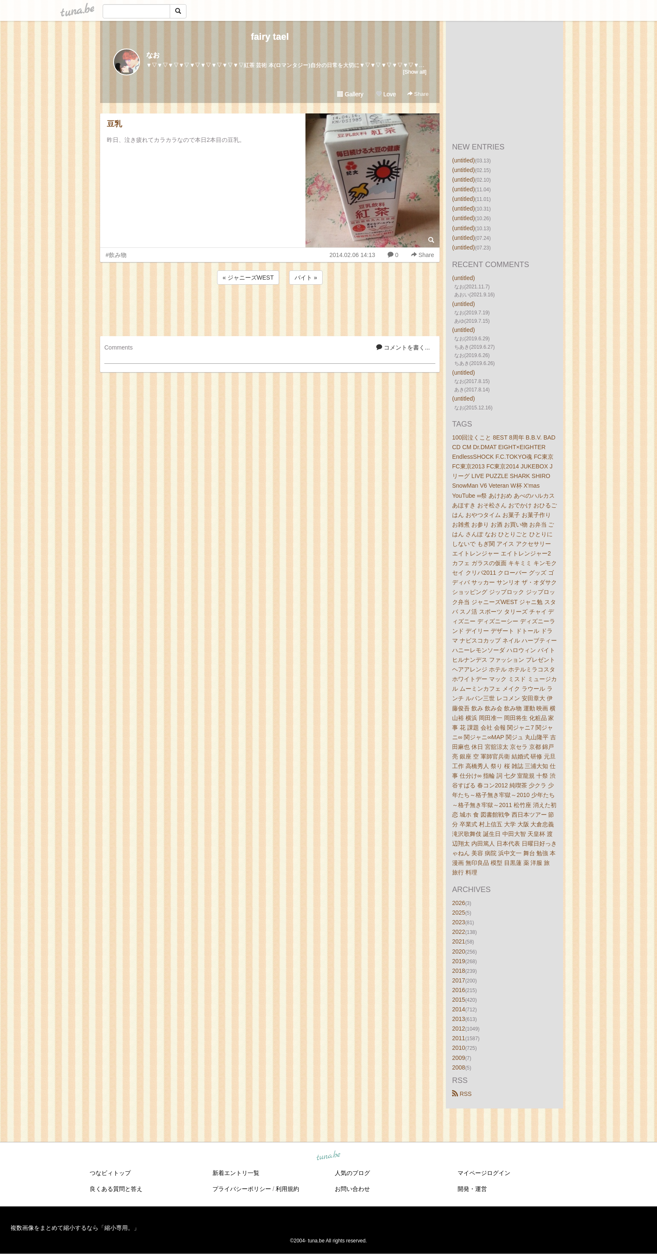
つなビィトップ (110, 1173)
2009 (458, 1057)
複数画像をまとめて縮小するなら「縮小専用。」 (75, 1227)
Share (418, 94)
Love (386, 94)
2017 (458, 980)
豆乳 (114, 124)
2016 (458, 990)
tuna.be (328, 1155)
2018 (458, 970)
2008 (458, 1067)
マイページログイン (484, 1173)
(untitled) (463, 160)
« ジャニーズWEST (248, 277)
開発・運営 (472, 1188)
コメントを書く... (403, 347)
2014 (458, 1009)
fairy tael (270, 36)
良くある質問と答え (116, 1188)
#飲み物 (116, 255)
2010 (458, 1047)
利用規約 (287, 1188)
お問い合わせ (352, 1188)
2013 (458, 1019)
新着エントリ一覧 (235, 1173)
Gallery (350, 94)
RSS (462, 1093)
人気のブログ (352, 1173)
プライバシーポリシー (241, 1188)
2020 (458, 951)
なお (153, 55)
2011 (458, 1038)
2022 (458, 931)
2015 (458, 999)
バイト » (306, 277)
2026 (458, 903)
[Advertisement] (270, 309)
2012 (458, 1028)
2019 (458, 961)
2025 (458, 912)
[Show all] (415, 72)
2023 (458, 922)
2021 (458, 941)
